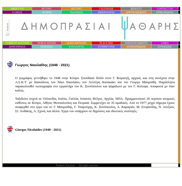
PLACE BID (106, 43)
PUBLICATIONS (47, 43)
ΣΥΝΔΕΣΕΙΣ (165, 46)
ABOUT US (17, 8)
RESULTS (136, 8)
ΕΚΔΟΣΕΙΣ (47, 46)
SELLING (76, 8)
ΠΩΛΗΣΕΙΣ (76, 12)
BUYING (47, 8)
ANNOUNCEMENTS (136, 43)
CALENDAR (106, 8)
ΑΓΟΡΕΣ (47, 12)
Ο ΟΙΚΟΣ (17, 12)
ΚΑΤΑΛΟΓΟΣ (76, 46)
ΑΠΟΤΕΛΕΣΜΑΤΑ (136, 12)
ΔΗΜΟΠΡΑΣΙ (17, 46)
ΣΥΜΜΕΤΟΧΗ (106, 46)
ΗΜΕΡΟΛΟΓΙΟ (106, 12)
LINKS (164, 43)
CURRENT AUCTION (17, 43)
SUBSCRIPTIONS (76, 43)
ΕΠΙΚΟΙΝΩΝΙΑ (164, 12)
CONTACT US (165, 8)
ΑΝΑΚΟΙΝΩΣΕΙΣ (136, 46)
